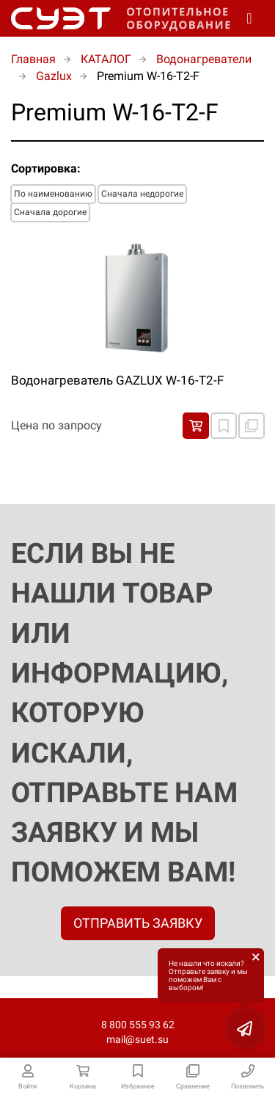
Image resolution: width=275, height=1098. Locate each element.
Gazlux (54, 76)
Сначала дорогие (50, 212)
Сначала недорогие (142, 194)
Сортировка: (46, 168)
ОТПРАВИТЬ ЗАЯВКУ (137, 923)
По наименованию (53, 194)
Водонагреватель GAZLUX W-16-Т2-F (117, 380)
